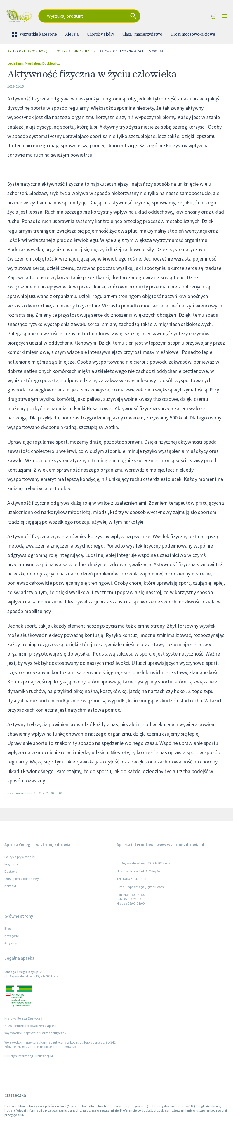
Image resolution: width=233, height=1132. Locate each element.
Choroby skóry (100, 34)
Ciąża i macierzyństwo (142, 34)
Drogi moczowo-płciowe (193, 34)
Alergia (72, 34)
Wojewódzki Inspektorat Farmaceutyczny (35, 1033)
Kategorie (11, 935)
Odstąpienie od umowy (21, 878)
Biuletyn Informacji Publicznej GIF (29, 1056)
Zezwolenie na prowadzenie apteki (30, 1025)
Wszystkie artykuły (73, 51)
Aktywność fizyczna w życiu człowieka (131, 51)
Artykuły (10, 943)
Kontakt (10, 886)
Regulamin (12, 864)
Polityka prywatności (19, 857)
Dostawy (11, 871)
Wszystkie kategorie (34, 34)
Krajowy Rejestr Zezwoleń (23, 1018)
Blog (7, 928)
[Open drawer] (225, 16)
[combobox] (99, 16)
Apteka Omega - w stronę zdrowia (27, 51)
